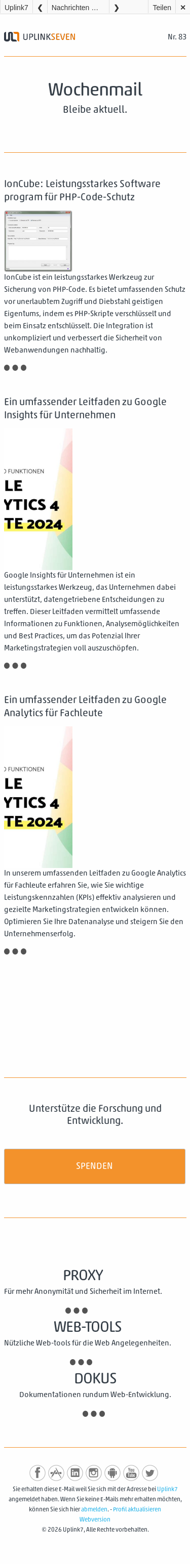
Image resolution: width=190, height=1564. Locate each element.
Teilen (162, 8)
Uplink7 (16, 8)
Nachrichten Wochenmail (80, 8)
